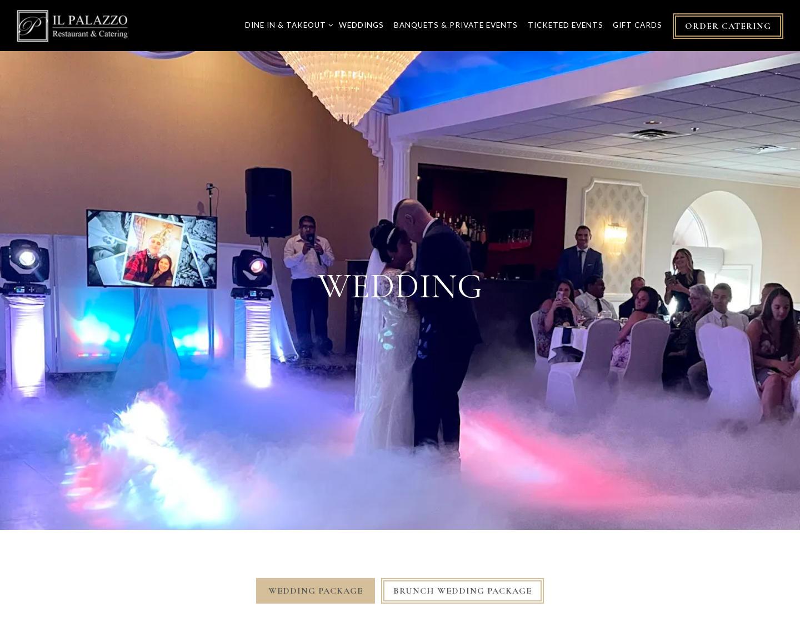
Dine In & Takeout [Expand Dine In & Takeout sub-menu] (287, 24)
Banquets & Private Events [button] (456, 25)
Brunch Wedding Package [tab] (462, 579)
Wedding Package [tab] (315, 579)
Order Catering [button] (728, 26)
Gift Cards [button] (637, 25)
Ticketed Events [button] (565, 25)
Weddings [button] (361, 25)
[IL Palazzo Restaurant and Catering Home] (72, 25)
